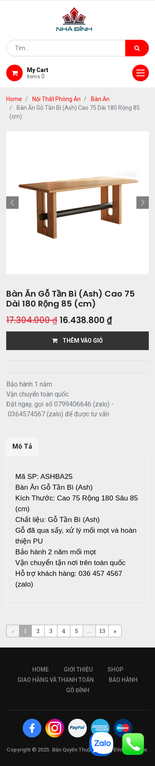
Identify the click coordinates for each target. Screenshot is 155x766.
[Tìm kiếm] (137, 48)
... (89, 630)
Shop (115, 669)
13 (102, 630)
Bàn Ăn (100, 99)
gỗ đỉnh (77, 690)
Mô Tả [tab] (22, 446)
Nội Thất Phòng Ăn (56, 99)
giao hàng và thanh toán (55, 680)
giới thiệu (78, 669)
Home (14, 99)
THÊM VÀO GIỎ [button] (77, 340)
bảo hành (123, 680)
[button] (12, 202)
